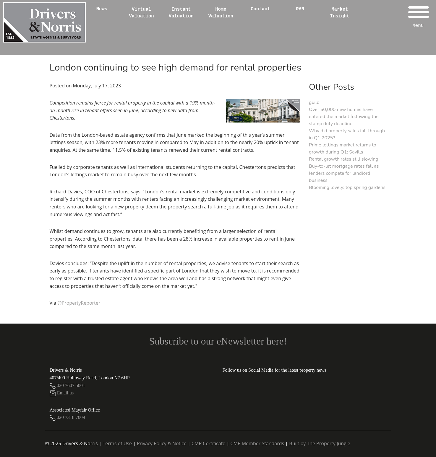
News (101, 9)
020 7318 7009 (67, 417)
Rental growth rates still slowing (343, 159)
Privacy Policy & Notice (162, 443)
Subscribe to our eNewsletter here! (218, 341)
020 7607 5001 (67, 385)
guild (314, 102)
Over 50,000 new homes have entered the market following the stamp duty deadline (344, 116)
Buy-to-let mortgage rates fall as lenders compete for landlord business (344, 173)
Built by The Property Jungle (319, 443)
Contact (260, 9)
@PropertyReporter (78, 303)
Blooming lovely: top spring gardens (347, 187)
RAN (300, 9)
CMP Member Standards (257, 443)
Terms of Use (117, 443)
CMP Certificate (208, 443)
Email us (62, 392)
